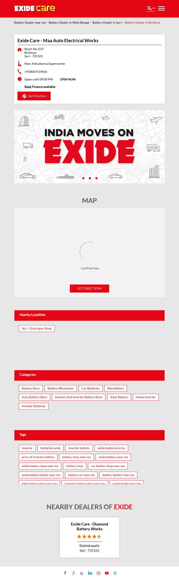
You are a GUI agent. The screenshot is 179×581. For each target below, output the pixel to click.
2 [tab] (89, 178)
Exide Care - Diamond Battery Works (89, 526)
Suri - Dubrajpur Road (37, 328)
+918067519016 (35, 71)
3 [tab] (96, 178)
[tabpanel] (89, 146)
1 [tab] (83, 178)
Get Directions (89, 288)
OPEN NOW (68, 79)
